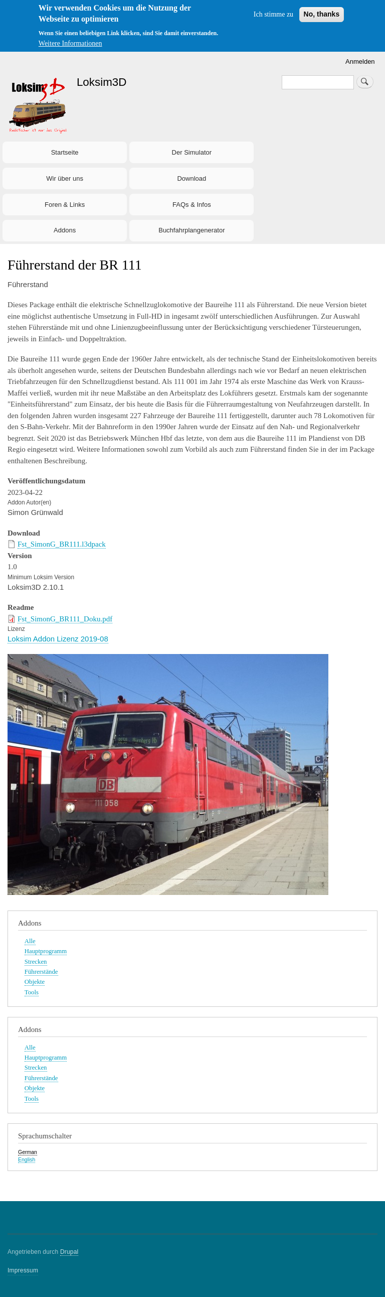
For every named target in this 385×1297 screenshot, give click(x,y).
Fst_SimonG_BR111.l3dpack (62, 544)
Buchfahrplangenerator (191, 230)
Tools (32, 992)
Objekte (35, 981)
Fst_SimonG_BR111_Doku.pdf (65, 619)
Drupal (69, 1251)
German (27, 1152)
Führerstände (41, 971)
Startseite (65, 152)
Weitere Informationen (70, 43)
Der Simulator (192, 152)
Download (191, 178)
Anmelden (360, 61)
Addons (65, 230)
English (26, 1159)
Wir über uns (64, 178)
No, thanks (322, 14)
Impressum (23, 1270)
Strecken (36, 961)
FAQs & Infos (191, 204)
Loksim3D (102, 82)
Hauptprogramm (46, 951)
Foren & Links (65, 204)
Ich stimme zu (273, 14)
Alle (30, 941)
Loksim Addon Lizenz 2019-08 (58, 638)
